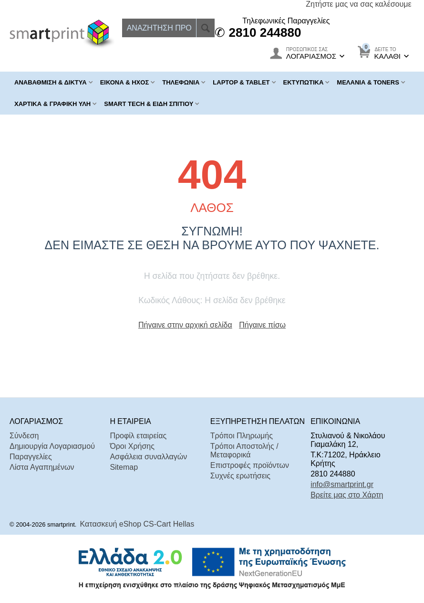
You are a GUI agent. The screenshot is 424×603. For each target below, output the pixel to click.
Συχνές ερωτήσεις (240, 476)
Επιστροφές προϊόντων (249, 465)
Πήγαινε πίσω (262, 325)
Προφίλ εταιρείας (138, 436)
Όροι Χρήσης (132, 446)
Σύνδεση (24, 436)
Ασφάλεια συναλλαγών (148, 457)
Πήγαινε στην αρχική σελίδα (185, 325)
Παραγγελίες (31, 457)
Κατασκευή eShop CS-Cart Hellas (137, 524)
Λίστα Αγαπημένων (42, 467)
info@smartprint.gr (341, 484)
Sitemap (124, 467)
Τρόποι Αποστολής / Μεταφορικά (244, 450)
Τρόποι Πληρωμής (241, 436)
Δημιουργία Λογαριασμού (52, 446)
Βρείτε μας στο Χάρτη (346, 495)
